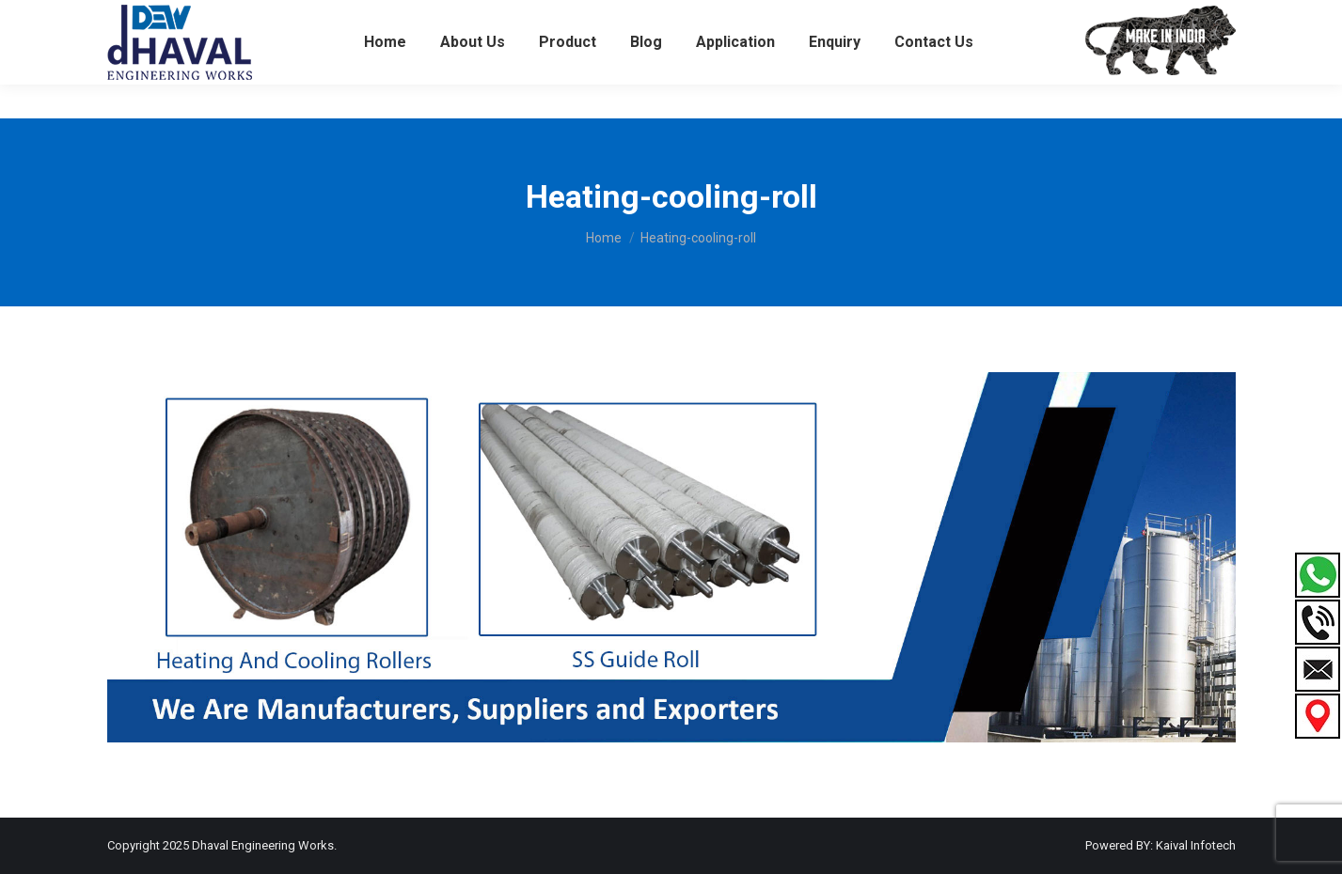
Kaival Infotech (1196, 845)
